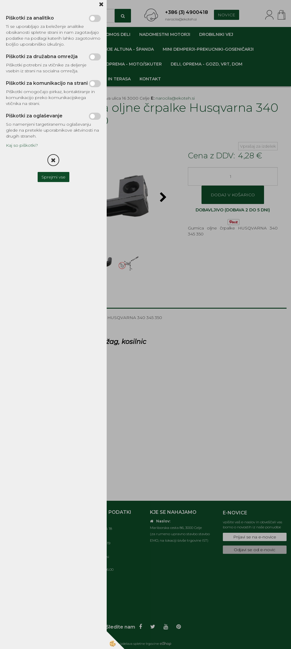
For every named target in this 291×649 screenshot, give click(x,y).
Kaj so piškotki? (22, 145)
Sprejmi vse (53, 177)
